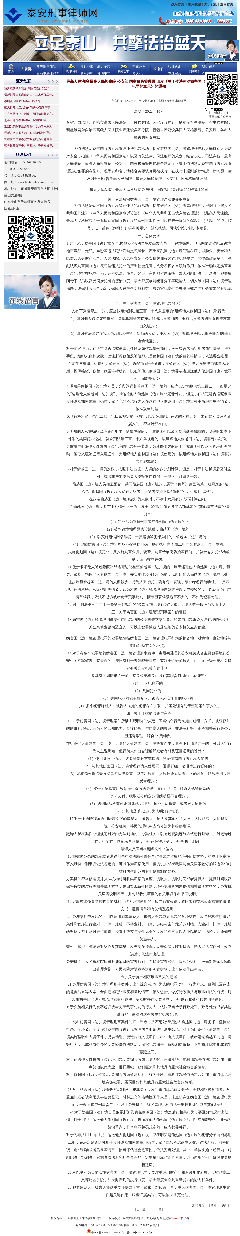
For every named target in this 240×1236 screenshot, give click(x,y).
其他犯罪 (103, 73)
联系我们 (23, 155)
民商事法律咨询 (47, 73)
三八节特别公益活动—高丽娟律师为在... (29, 113)
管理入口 (155, 1225)
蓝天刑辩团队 (46, 67)
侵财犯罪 (86, 67)
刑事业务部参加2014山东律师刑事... (26, 120)
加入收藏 (194, 4)
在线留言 (174, 73)
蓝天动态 (139, 73)
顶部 (213, 1205)
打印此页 (198, 1205)
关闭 (225, 1205)
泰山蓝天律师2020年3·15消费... (23, 101)
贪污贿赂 (86, 73)
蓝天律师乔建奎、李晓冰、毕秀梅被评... (29, 145)
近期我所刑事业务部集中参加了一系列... (29, 126)
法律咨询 (174, 67)
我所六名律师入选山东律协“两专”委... (27, 133)
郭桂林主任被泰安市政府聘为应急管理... (29, 139)
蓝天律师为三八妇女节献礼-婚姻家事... (28, 107)
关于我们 (210, 4)
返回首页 (226, 4)
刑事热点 (139, 67)
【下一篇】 (157, 1209)
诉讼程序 (208, 67)
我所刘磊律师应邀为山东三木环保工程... (29, 94)
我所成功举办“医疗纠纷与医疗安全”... (27, 88)
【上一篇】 (141, 1209)
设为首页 (178, 4)
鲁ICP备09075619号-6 (140, 1232)
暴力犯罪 (103, 67)
